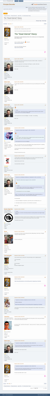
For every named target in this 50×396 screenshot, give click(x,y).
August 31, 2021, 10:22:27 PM (18, 58)
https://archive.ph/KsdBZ (19, 47)
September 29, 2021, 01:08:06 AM (19, 297)
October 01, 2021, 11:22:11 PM (18, 363)
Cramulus (6, 277)
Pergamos (6, 297)
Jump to (31, 388)
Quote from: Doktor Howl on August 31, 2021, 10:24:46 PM (25, 130)
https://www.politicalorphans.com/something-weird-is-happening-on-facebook (28, 281)
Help (38, 394)
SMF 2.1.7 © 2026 (5, 394)
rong (5, 155)
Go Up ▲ (46, 394)
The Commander (8, 255)
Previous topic (39, 20)
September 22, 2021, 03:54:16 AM (19, 231)
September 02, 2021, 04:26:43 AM (19, 174)
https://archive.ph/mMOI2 (19, 43)
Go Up (5, 383)
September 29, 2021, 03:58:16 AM (19, 340)
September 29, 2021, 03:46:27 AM (19, 316)
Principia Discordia (9, 4)
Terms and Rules (42, 394)
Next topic (44, 20)
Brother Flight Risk (8, 209)
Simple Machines (10, 394)
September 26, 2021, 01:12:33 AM (19, 255)
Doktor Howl (7, 58)
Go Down (5, 23)
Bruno (5, 231)
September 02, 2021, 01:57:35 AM (19, 155)
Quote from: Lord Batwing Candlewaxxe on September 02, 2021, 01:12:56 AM (28, 177)
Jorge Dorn (6, 316)
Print (45, 23)
